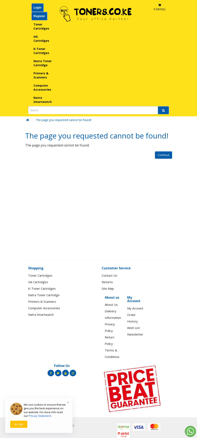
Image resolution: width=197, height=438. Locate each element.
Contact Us (109, 275)
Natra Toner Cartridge (42, 63)
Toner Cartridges (41, 26)
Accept (18, 424)
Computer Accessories (42, 87)
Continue (163, 155)
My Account (135, 308)
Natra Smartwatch (42, 100)
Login (37, 7)
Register (39, 16)
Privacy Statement (40, 416)
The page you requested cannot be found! (63, 120)
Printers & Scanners (40, 75)
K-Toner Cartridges (41, 51)
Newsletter (135, 334)
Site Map (108, 288)
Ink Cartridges (41, 39)
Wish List (133, 328)
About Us (111, 305)
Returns (107, 282)
